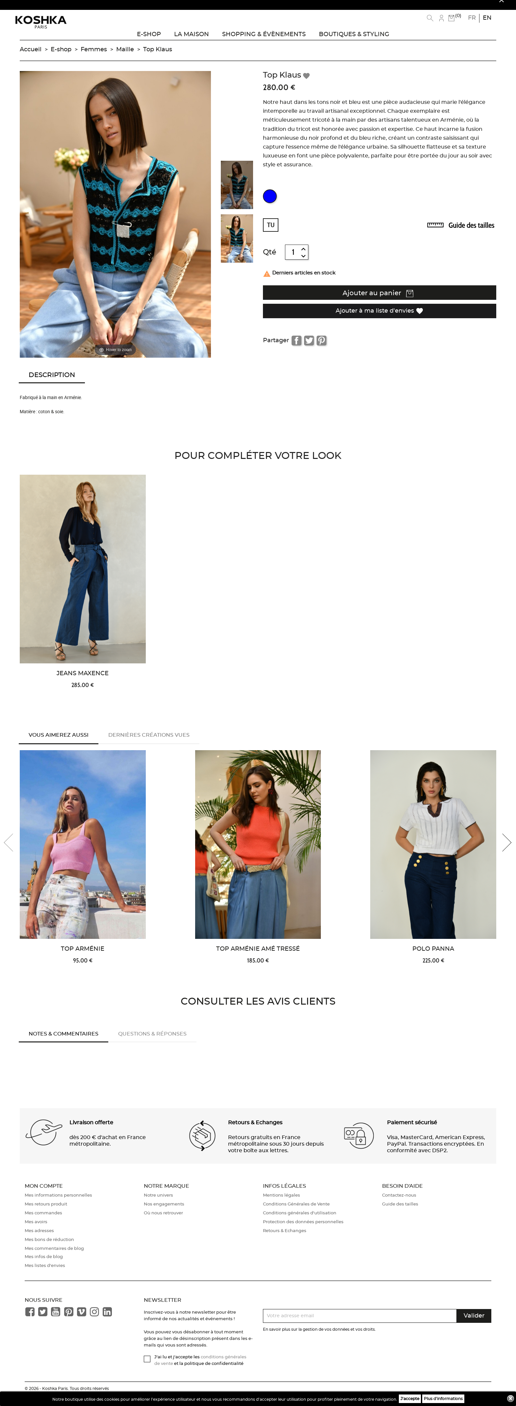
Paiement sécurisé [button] (412, 1131)
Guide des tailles (471, 232)
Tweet (309, 347)
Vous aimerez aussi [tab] (59, 742)
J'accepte (409, 1399)
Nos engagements (164, 1213)
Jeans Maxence (83, 681)
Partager (296, 347)
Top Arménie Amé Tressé (258, 958)
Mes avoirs (36, 1231)
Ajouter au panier (378, 301)
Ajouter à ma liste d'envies (380, 318)
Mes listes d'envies (45, 1275)
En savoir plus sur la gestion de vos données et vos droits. (319, 1339)
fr (472, 18)
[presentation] (13, 851)
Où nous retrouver (163, 1222)
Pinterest (321, 347)
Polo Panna (433, 958)
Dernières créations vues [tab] (149, 742)
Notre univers (158, 1205)
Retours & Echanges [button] (255, 1131)
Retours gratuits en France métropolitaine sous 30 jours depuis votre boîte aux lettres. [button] (276, 1153)
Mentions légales (281, 1205)
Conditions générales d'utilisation (299, 1222)
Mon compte (44, 1195)
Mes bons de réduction (49, 1249)
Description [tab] (52, 382)
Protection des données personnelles (303, 1231)
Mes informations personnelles (58, 1205)
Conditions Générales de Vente (296, 1213)
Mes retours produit (46, 1213)
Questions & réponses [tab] (152, 1043)
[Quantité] (293, 259)
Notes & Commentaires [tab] (63, 1043)
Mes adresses (39, 1240)
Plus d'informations (443, 1399)
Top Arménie (82, 958)
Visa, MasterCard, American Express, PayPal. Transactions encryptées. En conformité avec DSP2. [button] (436, 1153)
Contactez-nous (399, 1205)
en (487, 18)
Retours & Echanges (284, 1240)
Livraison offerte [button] (91, 1131)
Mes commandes (43, 1222)
